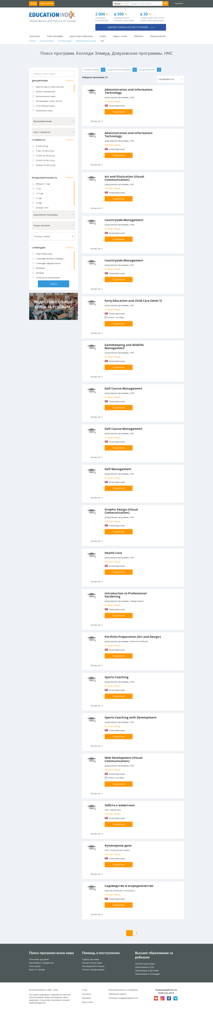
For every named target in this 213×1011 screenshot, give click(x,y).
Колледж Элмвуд (112, 101)
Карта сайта (87, 1002)
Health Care (113, 553)
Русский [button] (179, 3)
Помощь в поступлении (101, 953)
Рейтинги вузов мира (145, 963)
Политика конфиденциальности (123, 998)
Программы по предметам (41, 962)
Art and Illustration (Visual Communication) (124, 178)
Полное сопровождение (93, 969)
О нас (84, 990)
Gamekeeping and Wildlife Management (124, 346)
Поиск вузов (34, 966)
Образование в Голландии (147, 974)
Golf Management (118, 469)
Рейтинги (138, 36)
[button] (121, 3)
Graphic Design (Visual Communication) (121, 511)
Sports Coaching (117, 677)
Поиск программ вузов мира (51, 953)
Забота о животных (120, 805)
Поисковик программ (39, 959)
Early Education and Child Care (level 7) (133, 301)
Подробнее (118, 111)
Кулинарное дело (118, 845)
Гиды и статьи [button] (120, 36)
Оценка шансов (157, 36)
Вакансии (86, 998)
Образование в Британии (147, 970)
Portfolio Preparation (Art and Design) (133, 637)
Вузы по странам (37, 969)
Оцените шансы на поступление (130, 27)
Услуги (103, 36)
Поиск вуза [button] (34, 36)
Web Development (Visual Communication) (123, 759)
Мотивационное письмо (93, 966)
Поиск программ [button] (55, 36)
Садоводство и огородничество (129, 886)
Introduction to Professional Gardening (126, 594)
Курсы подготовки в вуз (81, 36)
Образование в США (144, 967)
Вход (33, 3)
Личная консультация (92, 962)
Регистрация (47, 3)
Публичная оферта (117, 994)
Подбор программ (90, 959)
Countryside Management (124, 220)
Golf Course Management (123, 388)
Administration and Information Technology (129, 91)
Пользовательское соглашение (123, 990)
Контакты (86, 994)
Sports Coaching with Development (130, 717)
